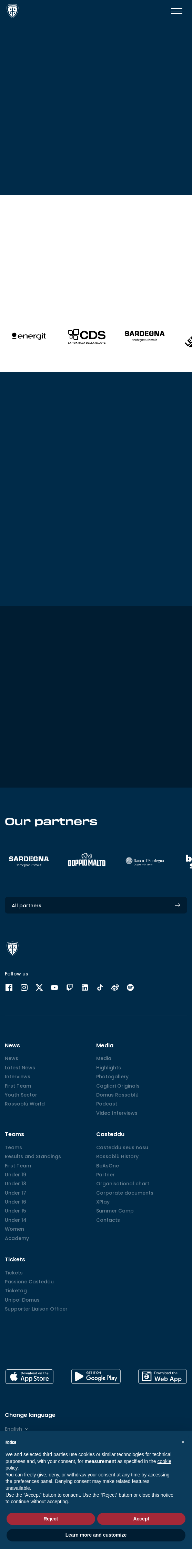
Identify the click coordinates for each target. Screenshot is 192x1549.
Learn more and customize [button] (96, 1535)
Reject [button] (50, 1518)
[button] (183, 1441)
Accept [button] (141, 1518)
